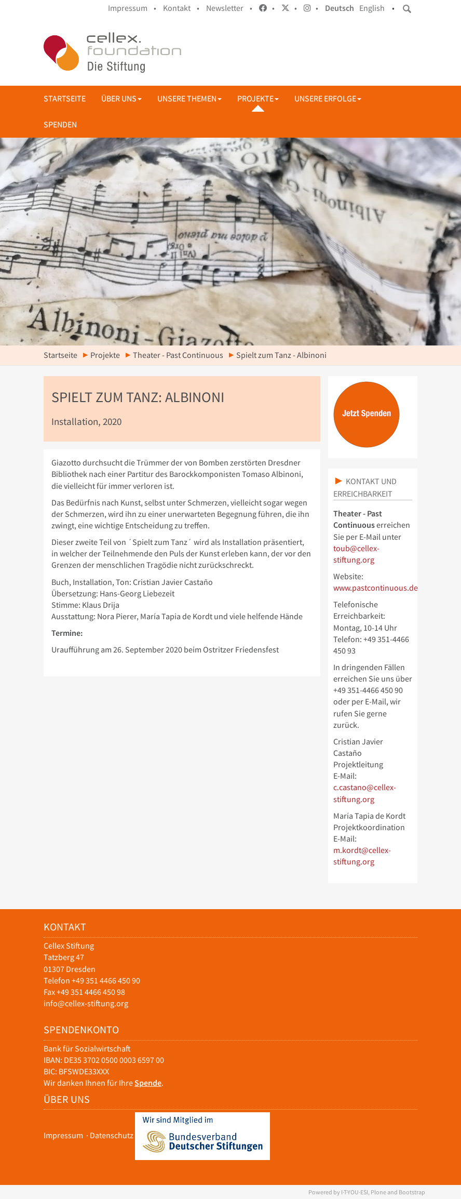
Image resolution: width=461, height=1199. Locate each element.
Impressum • (132, 8)
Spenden (60, 124)
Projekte (258, 98)
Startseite (65, 98)
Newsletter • (229, 8)
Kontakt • (181, 8)
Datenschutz (111, 1135)
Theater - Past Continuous (178, 355)
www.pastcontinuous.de (375, 588)
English (372, 8)
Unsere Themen (189, 98)
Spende (147, 1083)
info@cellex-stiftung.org (86, 1003)
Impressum (63, 1135)
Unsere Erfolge (327, 98)
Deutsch (339, 8)
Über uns (121, 98)
